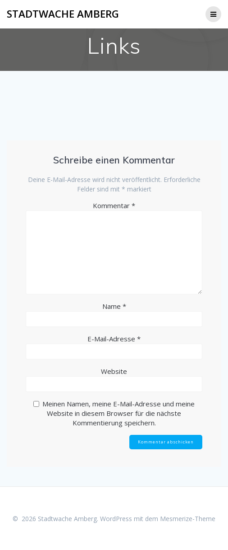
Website (114, 371)
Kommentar (114, 205)
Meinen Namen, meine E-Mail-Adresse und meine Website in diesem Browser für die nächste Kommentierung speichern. (118, 413)
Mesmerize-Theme (187, 518)
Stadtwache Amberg (63, 14)
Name (114, 306)
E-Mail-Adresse (114, 338)
